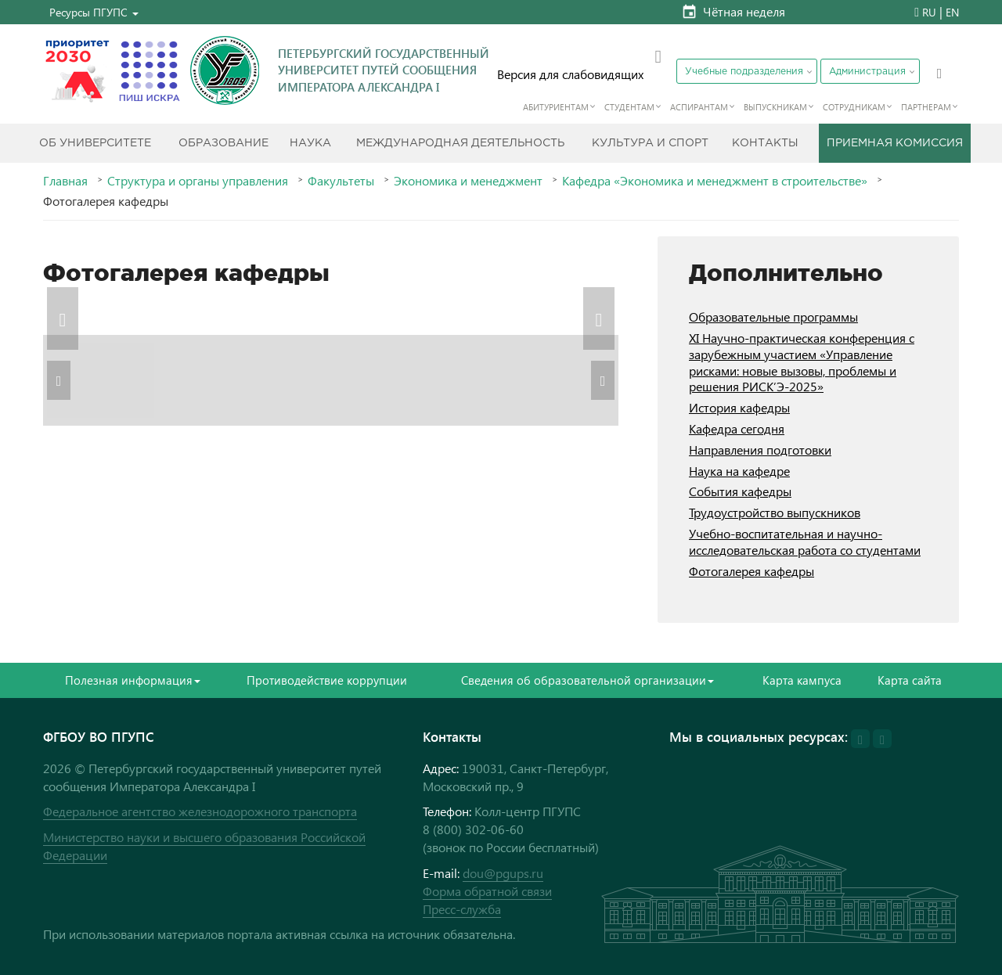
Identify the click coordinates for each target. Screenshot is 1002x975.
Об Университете (95, 143)
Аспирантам (699, 107)
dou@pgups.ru (503, 873)
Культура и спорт (650, 143)
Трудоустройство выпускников (774, 512)
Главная (65, 181)
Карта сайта (910, 680)
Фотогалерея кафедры (751, 571)
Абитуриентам (556, 107)
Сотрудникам (854, 107)
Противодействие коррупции (327, 680)
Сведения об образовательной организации (587, 680)
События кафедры (740, 491)
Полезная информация (132, 680)
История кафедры (739, 407)
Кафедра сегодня (736, 428)
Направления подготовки (760, 449)
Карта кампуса (802, 680)
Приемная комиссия (895, 143)
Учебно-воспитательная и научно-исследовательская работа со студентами (805, 541)
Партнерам (926, 107)
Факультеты (341, 181)
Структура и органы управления (197, 181)
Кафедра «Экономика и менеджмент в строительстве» (714, 181)
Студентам (629, 107)
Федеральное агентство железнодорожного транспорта (200, 811)
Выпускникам (775, 107)
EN (952, 12)
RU (929, 12)
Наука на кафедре (739, 470)
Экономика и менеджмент (468, 181)
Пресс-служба (462, 909)
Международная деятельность (460, 143)
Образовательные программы (773, 316)
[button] (94, 12)
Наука (310, 143)
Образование (223, 143)
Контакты (765, 143)
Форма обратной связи (487, 891)
